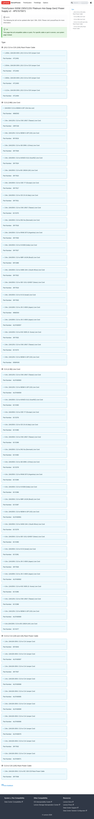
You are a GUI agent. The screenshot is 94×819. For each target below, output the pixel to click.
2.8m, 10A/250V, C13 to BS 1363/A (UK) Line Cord (21, 170)
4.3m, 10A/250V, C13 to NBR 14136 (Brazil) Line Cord (22, 499)
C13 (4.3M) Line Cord (79, 19)
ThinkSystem (27, 2)
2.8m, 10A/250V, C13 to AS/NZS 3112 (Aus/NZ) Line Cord (23, 158)
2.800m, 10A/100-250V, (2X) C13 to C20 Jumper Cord (22, 78)
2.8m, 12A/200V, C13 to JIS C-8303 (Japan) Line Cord (22, 319)
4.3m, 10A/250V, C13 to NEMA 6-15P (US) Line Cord (21, 511)
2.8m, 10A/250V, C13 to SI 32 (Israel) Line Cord (20, 295)
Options (45, 2)
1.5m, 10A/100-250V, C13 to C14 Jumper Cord (19, 666)
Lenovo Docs (68, 802)
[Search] (79, 2)
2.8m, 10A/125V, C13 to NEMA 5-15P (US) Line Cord (21, 133)
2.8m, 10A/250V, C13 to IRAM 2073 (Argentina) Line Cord (23, 232)
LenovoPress (54, 20)
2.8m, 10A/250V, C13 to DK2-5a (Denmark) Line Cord (22, 220)
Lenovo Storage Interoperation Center (47, 805)
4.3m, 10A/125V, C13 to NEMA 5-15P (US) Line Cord (21, 387)
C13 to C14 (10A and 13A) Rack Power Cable (80, 23)
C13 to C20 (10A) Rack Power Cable (79, 27)
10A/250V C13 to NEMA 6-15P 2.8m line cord (19, 108)
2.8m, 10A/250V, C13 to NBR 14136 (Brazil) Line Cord (22, 257)
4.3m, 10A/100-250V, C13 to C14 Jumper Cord (19, 741)
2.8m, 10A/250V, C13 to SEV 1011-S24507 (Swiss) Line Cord (24, 282)
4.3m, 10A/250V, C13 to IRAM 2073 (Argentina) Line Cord (23, 474)
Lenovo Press (68, 805)
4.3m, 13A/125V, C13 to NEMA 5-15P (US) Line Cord (21, 611)
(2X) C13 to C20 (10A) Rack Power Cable (79, 13)
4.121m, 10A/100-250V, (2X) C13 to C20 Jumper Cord (22, 90)
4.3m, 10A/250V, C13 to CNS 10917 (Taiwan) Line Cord (22, 437)
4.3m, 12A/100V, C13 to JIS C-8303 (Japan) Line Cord (22, 561)
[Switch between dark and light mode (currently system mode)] (91, 2)
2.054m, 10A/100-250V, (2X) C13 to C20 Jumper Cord (22, 65)
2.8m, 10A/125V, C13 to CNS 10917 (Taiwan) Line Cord (22, 120)
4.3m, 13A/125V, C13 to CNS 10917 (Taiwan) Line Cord (22, 599)
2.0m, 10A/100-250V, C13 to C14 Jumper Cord (19, 691)
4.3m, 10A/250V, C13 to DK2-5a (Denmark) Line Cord (22, 449)
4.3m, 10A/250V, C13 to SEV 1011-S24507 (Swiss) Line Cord (24, 536)
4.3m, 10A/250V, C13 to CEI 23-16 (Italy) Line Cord (21, 424)
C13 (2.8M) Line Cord (79, 16)
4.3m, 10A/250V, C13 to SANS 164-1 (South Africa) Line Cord (24, 524)
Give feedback (7, 785)
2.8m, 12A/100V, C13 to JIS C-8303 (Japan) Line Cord (22, 307)
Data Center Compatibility (13, 802)
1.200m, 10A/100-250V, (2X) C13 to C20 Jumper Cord (22, 53)
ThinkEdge (37, 2)
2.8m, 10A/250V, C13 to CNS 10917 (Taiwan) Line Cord (22, 207)
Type (73, 9)
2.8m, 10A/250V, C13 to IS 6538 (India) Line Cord (20, 245)
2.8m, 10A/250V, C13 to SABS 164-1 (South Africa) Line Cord (24, 270)
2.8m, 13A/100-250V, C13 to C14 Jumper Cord (19, 728)
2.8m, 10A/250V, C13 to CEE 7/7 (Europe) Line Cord (21, 183)
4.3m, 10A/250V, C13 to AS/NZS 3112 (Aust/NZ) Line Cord (23, 399)
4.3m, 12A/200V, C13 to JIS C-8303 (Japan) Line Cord (22, 574)
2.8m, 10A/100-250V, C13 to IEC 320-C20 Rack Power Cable (24, 771)
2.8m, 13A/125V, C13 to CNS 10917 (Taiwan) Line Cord (22, 344)
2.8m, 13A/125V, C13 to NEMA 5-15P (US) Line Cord (21, 357)
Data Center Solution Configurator (75, 810)
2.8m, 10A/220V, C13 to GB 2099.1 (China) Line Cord (21, 145)
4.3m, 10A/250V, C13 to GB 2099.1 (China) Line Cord (21, 462)
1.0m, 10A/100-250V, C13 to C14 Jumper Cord (19, 641)
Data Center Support (70, 808)
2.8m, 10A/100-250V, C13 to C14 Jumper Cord (19, 716)
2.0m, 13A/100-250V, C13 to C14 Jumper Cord (19, 704)
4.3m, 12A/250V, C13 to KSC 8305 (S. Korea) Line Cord (22, 586)
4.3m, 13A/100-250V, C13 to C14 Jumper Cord (19, 753)
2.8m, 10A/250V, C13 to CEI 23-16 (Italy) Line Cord (21, 195)
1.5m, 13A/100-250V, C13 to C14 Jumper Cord (19, 679)
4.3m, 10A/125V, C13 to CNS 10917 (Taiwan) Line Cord (22, 375)
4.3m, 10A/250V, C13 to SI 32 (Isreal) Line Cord (20, 549)
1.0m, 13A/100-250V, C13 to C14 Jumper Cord (19, 654)
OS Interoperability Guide (43, 802)
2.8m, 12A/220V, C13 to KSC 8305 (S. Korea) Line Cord (22, 332)
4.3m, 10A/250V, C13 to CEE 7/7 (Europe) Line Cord (21, 412)
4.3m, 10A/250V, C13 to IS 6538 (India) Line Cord (20, 487)
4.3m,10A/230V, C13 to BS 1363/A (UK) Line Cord (20, 623)
